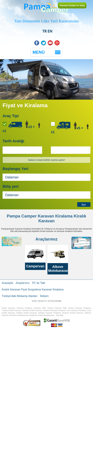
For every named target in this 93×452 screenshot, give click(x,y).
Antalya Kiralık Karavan (26, 313)
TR (44, 31)
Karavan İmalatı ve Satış (72, 5)
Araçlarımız (23, 282)
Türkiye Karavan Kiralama (79, 308)
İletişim (44, 296)
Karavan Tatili (40, 308)
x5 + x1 (69, 128)
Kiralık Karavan (8, 308)
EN (50, 31)
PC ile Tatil (38, 282)
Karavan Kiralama (55, 216)
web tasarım (39, 300)
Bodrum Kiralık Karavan (72, 313)
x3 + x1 (21, 127)
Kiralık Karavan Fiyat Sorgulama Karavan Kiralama (33, 289)
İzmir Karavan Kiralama (76, 310)
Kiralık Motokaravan (46, 315)
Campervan (35, 266)
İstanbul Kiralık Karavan (32, 310)
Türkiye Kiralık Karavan (11, 310)
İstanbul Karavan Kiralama (54, 310)
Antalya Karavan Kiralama (49, 313)
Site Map (59, 315)
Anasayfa (7, 282)
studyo (54, 300)
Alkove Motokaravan (58, 269)
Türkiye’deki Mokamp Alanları (20, 296)
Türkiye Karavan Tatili (56, 308)
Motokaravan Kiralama (27, 315)
